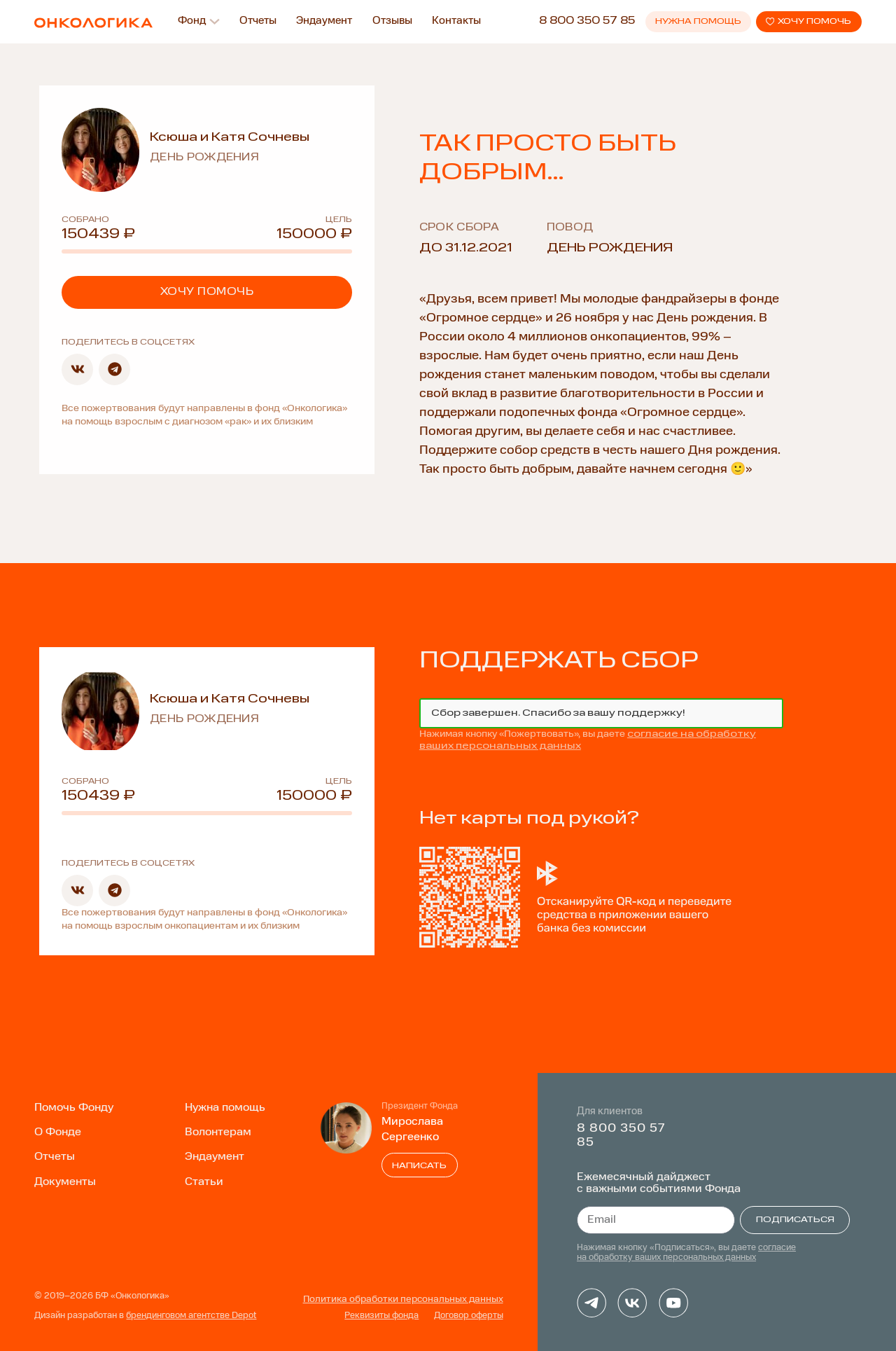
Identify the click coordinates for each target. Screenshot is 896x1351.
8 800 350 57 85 (587, 21)
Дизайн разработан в (145, 1316)
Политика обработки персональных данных (403, 1299)
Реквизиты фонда (381, 1316)
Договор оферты (468, 1316)
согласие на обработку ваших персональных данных (686, 1253)
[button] (77, 369)
